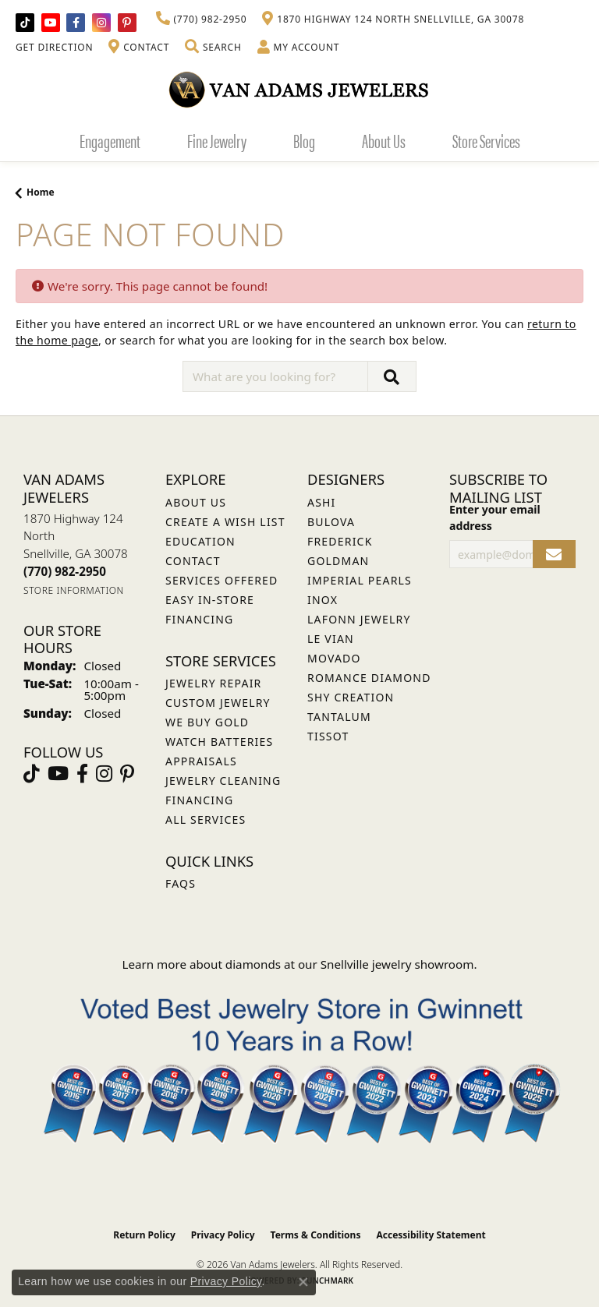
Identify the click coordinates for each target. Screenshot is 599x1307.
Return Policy (144, 1235)
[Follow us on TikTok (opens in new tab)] (25, 22)
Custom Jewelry (218, 702)
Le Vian (330, 638)
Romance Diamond (369, 677)
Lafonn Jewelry (359, 619)
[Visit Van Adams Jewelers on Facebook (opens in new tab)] (75, 22)
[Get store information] (73, 590)
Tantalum (339, 716)
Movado (334, 658)
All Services (205, 819)
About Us (384, 140)
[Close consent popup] (303, 1282)
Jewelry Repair (213, 683)
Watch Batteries (219, 741)
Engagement (110, 140)
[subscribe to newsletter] (554, 554)
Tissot (328, 736)
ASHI (321, 502)
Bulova (331, 521)
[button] (213, 47)
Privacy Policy (223, 1235)
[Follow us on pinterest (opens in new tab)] (127, 22)
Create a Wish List (225, 521)
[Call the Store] (64, 571)
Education (200, 541)
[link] (201, 19)
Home (41, 192)
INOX (322, 599)
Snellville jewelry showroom (397, 964)
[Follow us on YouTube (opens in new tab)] (50, 22)
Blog (304, 140)
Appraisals (201, 761)
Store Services (486, 140)
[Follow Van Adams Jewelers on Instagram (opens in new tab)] (101, 22)
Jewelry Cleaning (223, 780)
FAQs (180, 883)
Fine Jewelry (216, 140)
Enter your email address (495, 517)
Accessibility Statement (430, 1235)
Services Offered (221, 580)
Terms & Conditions (316, 1235)
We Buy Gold (207, 722)
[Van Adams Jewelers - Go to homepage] (299, 89)
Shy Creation (350, 697)
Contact (193, 560)
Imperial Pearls (359, 580)
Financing (199, 800)
